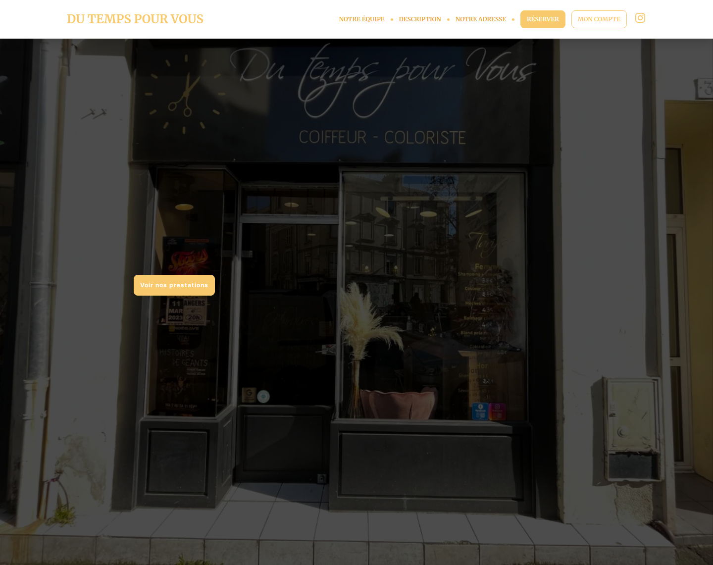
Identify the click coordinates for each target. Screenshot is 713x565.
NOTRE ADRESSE (481, 19)
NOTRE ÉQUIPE (361, 19)
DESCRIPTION (420, 19)
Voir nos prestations (174, 285)
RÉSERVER (543, 19)
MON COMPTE (599, 19)
